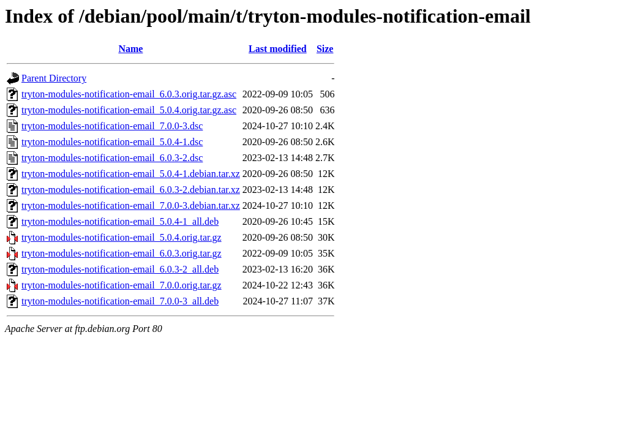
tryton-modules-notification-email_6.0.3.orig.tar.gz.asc (128, 94)
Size (325, 48)
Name (130, 48)
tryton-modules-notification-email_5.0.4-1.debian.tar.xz (130, 173)
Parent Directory (53, 78)
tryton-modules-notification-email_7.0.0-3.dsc (112, 126)
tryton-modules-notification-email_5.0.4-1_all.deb (120, 221)
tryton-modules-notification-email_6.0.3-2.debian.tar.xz (130, 189)
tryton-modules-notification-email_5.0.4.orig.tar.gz (121, 237)
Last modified (278, 48)
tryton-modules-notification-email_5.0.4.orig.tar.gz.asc (128, 110)
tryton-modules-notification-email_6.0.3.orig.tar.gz (121, 253)
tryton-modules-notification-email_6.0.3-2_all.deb (120, 269)
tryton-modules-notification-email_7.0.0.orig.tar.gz (121, 285)
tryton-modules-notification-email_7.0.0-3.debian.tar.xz (130, 205)
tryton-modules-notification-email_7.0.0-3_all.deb (120, 301)
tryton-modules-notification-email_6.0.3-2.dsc (112, 158)
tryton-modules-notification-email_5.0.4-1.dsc (112, 142)
